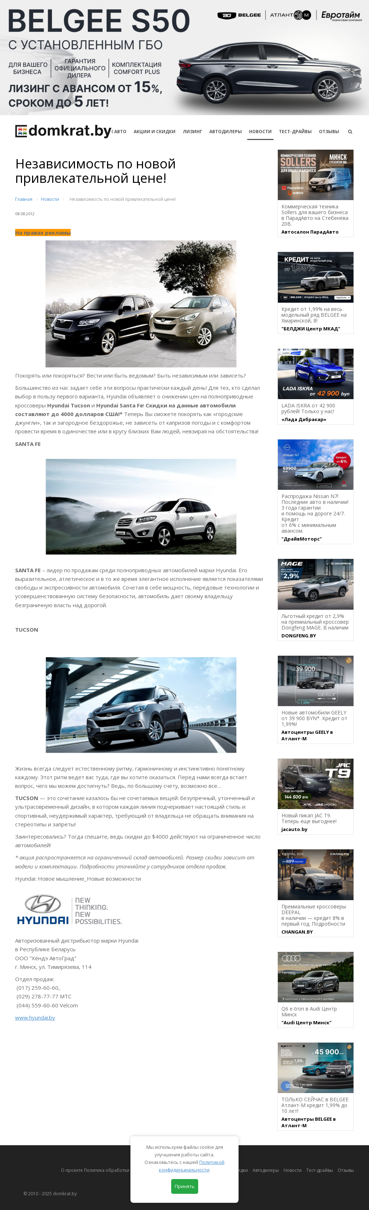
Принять (185, 1186)
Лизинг (192, 131)
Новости (260, 131)
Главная (23, 199)
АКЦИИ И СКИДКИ (154, 131)
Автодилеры (225, 131)
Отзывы (329, 131)
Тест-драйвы (295, 131)
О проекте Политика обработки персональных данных (120, 1170)
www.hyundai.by (35, 1017)
